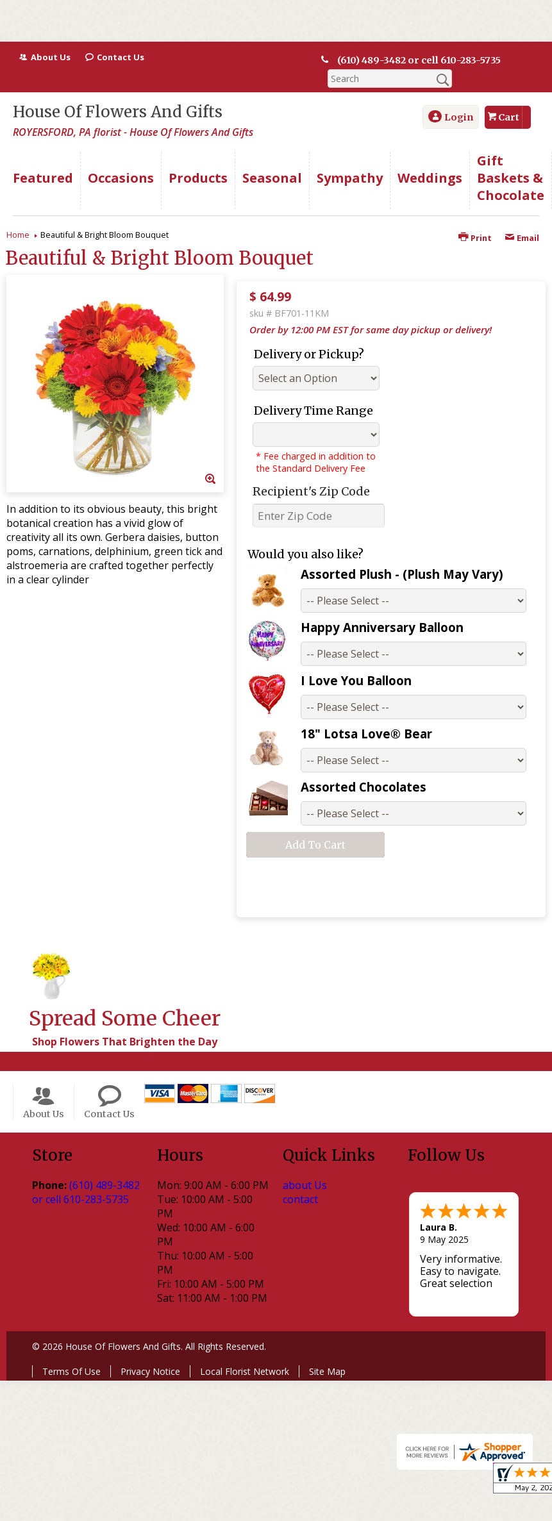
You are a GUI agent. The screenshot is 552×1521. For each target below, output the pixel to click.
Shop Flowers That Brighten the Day (124, 1042)
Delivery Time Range (313, 410)
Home (17, 234)
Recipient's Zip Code (311, 491)
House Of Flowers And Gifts (117, 112)
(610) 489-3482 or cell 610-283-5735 (419, 60)
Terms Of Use (71, 1371)
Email (522, 238)
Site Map (327, 1371)
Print (475, 238)
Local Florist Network (244, 1371)
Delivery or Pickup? (309, 354)
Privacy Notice (150, 1371)
